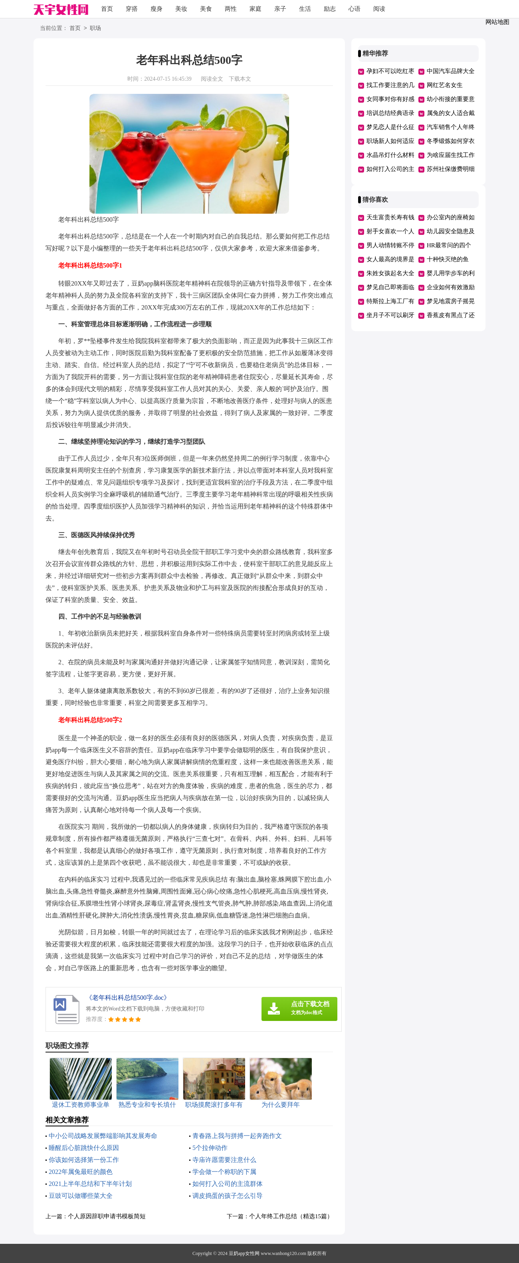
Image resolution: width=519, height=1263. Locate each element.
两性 (231, 9)
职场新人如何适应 (390, 141)
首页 (107, 9)
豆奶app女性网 (244, 1253)
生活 (305, 9)
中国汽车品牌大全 (451, 71)
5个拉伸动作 (210, 1147)
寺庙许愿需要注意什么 (224, 1159)
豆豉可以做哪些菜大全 (81, 1195)
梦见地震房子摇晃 (451, 301)
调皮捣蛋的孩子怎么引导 (227, 1195)
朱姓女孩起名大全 (390, 273)
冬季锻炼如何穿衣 (451, 141)
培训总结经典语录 (390, 113)
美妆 (181, 9)
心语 (355, 9)
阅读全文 (212, 79)
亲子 (280, 9)
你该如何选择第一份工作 (84, 1159)
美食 (206, 9)
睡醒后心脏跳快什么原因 (84, 1147)
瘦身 (156, 9)
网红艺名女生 (445, 85)
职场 (95, 29)
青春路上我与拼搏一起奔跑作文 (237, 1135)
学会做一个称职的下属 (224, 1171)
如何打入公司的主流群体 (227, 1183)
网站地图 (497, 22)
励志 (330, 9)
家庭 (255, 9)
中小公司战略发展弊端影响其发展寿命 (103, 1135)
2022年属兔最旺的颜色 (81, 1171)
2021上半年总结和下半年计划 (90, 1183)
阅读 (379, 9)
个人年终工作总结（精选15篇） (291, 1216)
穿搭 (132, 9)
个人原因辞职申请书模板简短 (107, 1216)
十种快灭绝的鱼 (448, 259)
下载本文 (240, 79)
